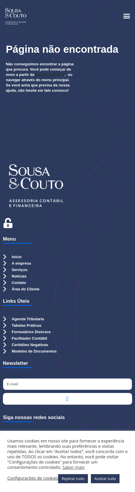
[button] (126, 16)
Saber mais (74, 467)
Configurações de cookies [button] (32, 478)
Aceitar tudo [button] (105, 478)
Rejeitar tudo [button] (73, 478)
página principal (50, 74)
